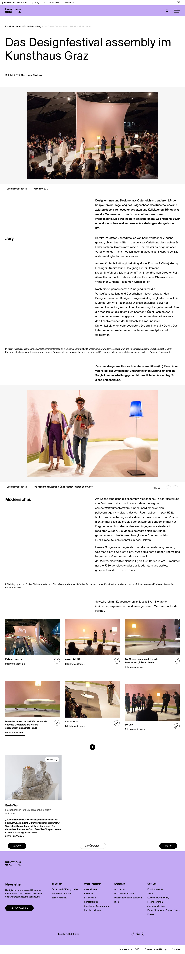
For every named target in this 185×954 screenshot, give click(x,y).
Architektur (119, 889)
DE (178, 3)
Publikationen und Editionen (128, 898)
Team (150, 894)
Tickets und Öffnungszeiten (65, 889)
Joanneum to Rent (156, 906)
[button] (167, 11)
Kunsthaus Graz (13, 27)
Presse (69, 3)
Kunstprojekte (91, 902)
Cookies (176, 949)
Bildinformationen (17, 189)
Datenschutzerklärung (156, 949)
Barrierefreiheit (59, 898)
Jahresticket (51, 3)
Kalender (88, 894)
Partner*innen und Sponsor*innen (163, 910)
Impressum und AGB (129, 949)
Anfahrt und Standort (62, 894)
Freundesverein (155, 902)
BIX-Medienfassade (124, 894)
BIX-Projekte (90, 898)
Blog (35, 3)
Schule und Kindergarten (96, 906)
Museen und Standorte (13, 3)
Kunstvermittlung (92, 910)
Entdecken (28, 27)
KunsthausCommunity (158, 898)
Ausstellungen (91, 889)
